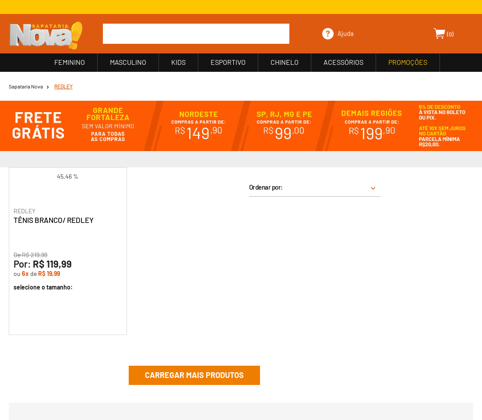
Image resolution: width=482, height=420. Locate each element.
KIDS (178, 62)
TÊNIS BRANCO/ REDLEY (54, 219)
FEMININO (69, 62)
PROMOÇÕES (407, 62)
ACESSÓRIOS (343, 62)
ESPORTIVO (228, 62)
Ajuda (346, 33)
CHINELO (285, 62)
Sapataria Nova (26, 86)
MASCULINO (128, 62)
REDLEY (63, 86)
